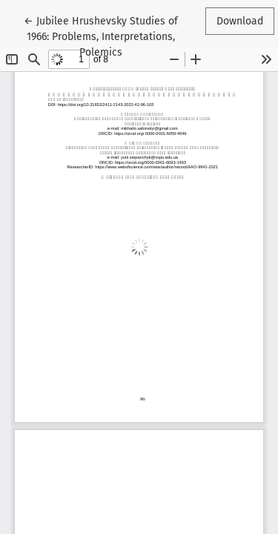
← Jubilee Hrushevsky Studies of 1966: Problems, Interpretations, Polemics (101, 36)
